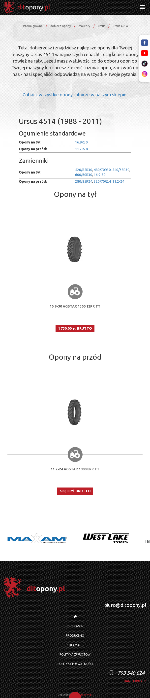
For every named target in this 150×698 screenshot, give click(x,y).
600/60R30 (83, 175)
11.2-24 (118, 181)
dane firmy (135, 681)
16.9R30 (81, 142)
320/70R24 (102, 181)
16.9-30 (100, 175)
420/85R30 (83, 170)
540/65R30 (120, 170)
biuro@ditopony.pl (125, 605)
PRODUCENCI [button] (75, 635)
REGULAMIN (75, 626)
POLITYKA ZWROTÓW (75, 654)
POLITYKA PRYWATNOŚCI (75, 663)
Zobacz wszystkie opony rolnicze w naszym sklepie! (75, 94)
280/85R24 (83, 181)
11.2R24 (81, 149)
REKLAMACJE (75, 645)
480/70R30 (102, 170)
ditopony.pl (85, 694)
